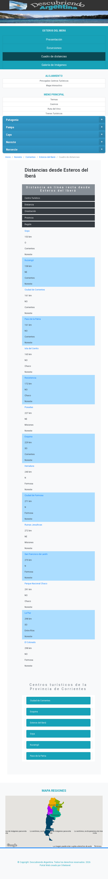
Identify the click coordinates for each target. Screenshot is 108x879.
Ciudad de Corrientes (34, 290)
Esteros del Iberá (46, 157)
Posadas (29, 407)
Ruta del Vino (54, 109)
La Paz (28, 613)
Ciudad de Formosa (34, 495)
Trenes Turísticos (54, 113)
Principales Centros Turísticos (54, 81)
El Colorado (30, 642)
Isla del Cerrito (31, 348)
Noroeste (55, 149)
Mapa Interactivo (54, 85)
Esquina (28, 436)
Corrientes (29, 157)
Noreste (55, 142)
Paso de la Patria (32, 319)
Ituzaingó (29, 260)
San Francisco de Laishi (35, 554)
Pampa (55, 127)
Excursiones (53, 48)
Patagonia (55, 120)
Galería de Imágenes (54, 65)
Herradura (29, 466)
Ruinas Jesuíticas (33, 525)
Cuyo (55, 134)
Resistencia (30, 378)
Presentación (54, 39)
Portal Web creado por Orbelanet (55, 865)
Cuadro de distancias (54, 56)
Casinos (54, 104)
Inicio (7, 157)
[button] (49, 830)
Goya (27, 231)
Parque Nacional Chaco (35, 583)
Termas (53, 99)
